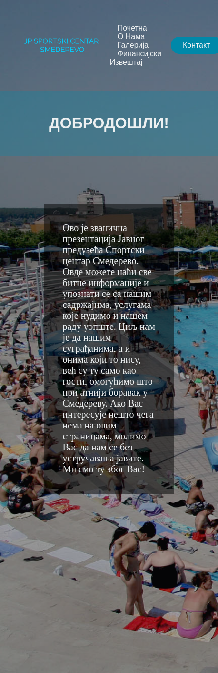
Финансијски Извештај (135, 58)
